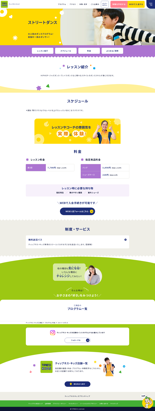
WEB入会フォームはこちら (77, 211)
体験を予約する (119, 4)
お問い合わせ (104, 403)
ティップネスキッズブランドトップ (77, 396)
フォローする (76, 340)
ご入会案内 (95, 4)
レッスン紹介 (42, 51)
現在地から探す (77, 384)
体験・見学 (83, 4)
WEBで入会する (136, 4)
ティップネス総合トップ (36, 403)
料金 (89, 51)
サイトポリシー (73, 403)
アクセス (73, 4)
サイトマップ (114, 403)
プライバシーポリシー (60, 403)
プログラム (62, 4)
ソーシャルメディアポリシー (88, 403)
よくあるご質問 (112, 51)
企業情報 (48, 403)
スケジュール (65, 51)
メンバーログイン (104, 4)
